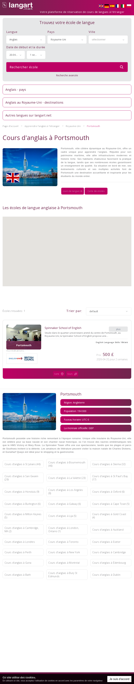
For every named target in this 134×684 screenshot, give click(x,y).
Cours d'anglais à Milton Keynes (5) (23, 504)
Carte (59, 363)
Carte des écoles (67, 181)
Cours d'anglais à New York (64, 540)
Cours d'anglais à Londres (20, 530)
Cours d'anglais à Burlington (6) (22, 492)
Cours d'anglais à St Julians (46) (22, 452)
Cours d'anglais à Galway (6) (64, 492)
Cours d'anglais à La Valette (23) (66, 466)
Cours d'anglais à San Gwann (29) (21, 466)
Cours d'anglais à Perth (18, 540)
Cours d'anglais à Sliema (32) (109, 452)
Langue (11, 30)
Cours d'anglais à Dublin (106, 563)
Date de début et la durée (25, 45)
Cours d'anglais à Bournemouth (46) (66, 452)
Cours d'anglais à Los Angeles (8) (65, 480)
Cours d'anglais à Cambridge (109, 540)
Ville (92, 30)
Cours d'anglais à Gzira (18, 551)
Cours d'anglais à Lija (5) (62, 504)
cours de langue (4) (23, 181)
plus (118, 316)
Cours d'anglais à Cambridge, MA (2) (22, 518)
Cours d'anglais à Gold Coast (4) (109, 504)
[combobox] (25, 37)
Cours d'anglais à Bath (18, 563)
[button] (67, 237)
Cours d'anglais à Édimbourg (109, 551)
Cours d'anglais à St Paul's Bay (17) (110, 466)
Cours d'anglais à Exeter (106, 530)
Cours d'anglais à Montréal (64, 551)
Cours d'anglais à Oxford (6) (108, 480)
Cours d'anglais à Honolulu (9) (22, 480)
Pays (50, 30)
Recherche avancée (67, 73)
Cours (73, 363)
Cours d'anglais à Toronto (63, 530)
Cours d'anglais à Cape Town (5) (110, 492)
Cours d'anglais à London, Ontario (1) (63, 518)
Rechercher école (67, 64)
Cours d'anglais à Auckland (108, 518)
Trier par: (74, 300)
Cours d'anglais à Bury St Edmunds (62, 563)
